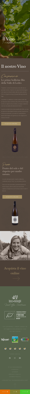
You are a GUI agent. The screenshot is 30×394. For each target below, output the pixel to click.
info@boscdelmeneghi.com (15, 329)
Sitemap (15, 371)
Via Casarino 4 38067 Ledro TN (15, 326)
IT (17, 3)
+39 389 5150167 (15, 331)
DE (23, 3)
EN (20, 3)
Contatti (15, 369)
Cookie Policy (15, 376)
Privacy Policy (15, 374)
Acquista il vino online (15, 273)
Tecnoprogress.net (20, 380)
